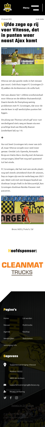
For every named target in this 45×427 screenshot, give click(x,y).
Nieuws (7, 325)
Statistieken (28, 338)
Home (6, 318)
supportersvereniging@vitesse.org (24, 384)
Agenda (7, 331)
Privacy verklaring (17, 391)
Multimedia (27, 325)
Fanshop (26, 331)
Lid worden (27, 318)
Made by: (16, 421)
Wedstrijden (9, 338)
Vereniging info (10, 345)
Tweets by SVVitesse (22, 405)
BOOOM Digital (26, 421)
